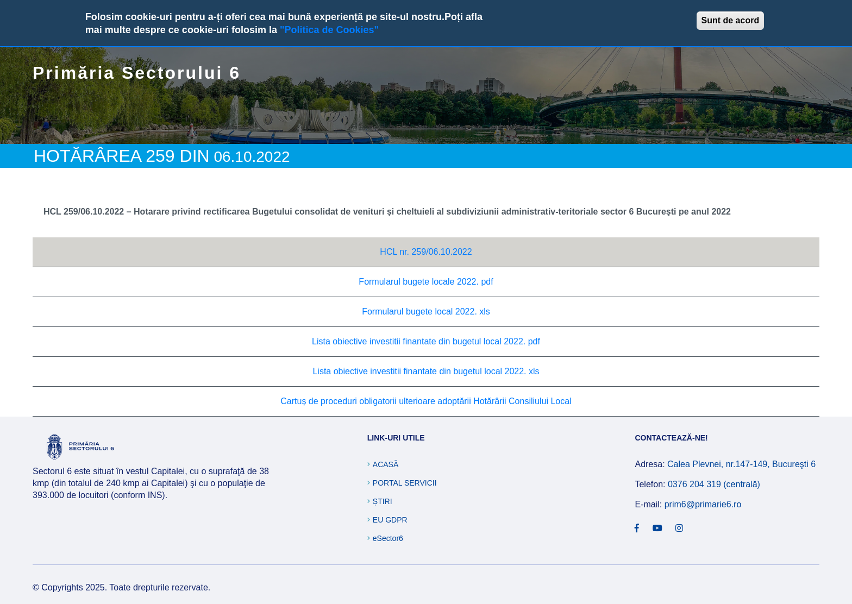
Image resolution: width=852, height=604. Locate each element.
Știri (382, 501)
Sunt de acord (730, 20)
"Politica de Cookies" (329, 29)
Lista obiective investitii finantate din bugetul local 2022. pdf (426, 341)
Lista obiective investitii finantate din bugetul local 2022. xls (425, 371)
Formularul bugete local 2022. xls (426, 311)
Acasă (385, 464)
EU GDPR (390, 519)
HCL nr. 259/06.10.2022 (426, 251)
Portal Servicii (405, 483)
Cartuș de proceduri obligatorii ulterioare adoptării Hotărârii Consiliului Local (425, 401)
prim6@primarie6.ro (703, 504)
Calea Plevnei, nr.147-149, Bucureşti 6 (741, 464)
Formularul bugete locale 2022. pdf (426, 281)
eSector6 (388, 538)
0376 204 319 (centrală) (714, 484)
